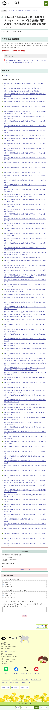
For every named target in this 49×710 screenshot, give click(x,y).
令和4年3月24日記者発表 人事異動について (18, 387)
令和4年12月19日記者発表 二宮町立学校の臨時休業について (24, 88)
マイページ (44, 707)
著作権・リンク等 (36, 680)
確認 (24, 616)
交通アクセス (24, 687)
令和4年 (35, 10)
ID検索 (17, 707)
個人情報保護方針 (15, 682)
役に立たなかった (10, 586)
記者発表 (27, 10)
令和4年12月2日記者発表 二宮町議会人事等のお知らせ (22, 98)
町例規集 (4, 682)
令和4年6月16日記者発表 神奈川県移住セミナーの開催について (25, 294)
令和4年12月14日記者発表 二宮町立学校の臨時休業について (24, 91)
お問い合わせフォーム (24, 569)
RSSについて (26, 682)
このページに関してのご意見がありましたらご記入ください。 (22, 601)
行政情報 (20, 10)
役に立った (8, 582)
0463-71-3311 (8, 651)
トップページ (11, 10)
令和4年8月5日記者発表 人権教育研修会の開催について (22, 172)
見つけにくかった (10, 597)
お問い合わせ (15, 687)
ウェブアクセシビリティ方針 (20, 680)
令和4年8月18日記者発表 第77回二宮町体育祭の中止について (24, 135)
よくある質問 (5, 687)
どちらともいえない (10, 584)
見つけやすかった (10, 593)
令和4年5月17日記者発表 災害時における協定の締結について (24, 312)
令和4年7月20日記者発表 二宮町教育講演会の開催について (23, 257)
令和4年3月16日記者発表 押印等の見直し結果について (22, 404)
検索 (37, 707)
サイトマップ (6, 680)
